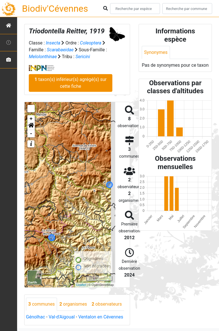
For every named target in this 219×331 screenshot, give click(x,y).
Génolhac (35, 317)
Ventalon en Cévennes (100, 317)
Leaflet (81, 285)
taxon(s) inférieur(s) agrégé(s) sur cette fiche (71, 83)
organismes (73, 304)
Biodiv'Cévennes (55, 8)
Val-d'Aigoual (61, 317)
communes (41, 304)
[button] (31, 126)
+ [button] (31, 118)
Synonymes (155, 52)
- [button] (31, 133)
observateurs (107, 304)
